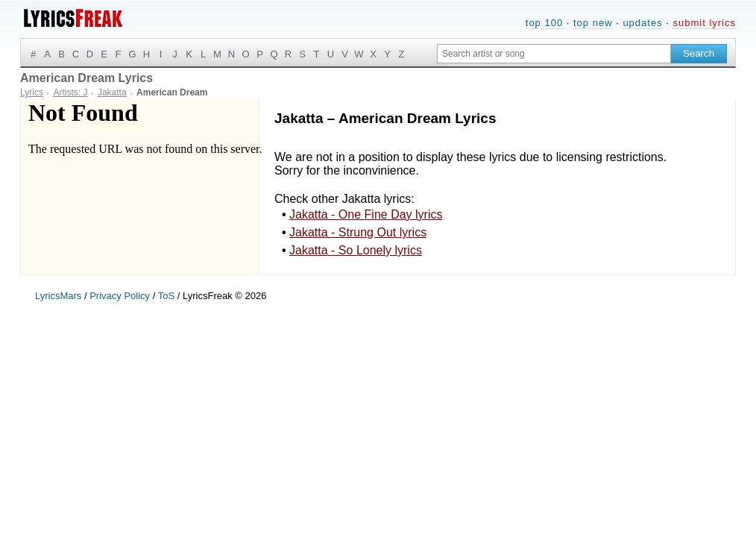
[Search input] (554, 53)
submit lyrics (704, 22)
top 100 (544, 22)
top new (593, 22)
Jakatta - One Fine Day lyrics (365, 214)
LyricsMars (58, 295)
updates (642, 22)
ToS (166, 295)
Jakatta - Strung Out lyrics (357, 232)
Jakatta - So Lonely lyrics (355, 250)
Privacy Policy (119, 295)
